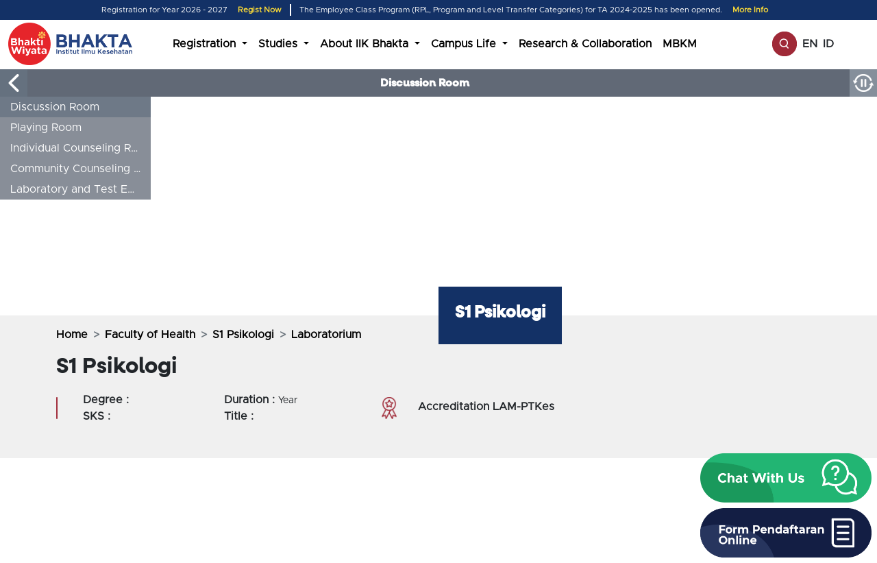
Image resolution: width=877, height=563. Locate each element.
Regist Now (260, 10)
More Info (750, 10)
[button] (786, 478)
